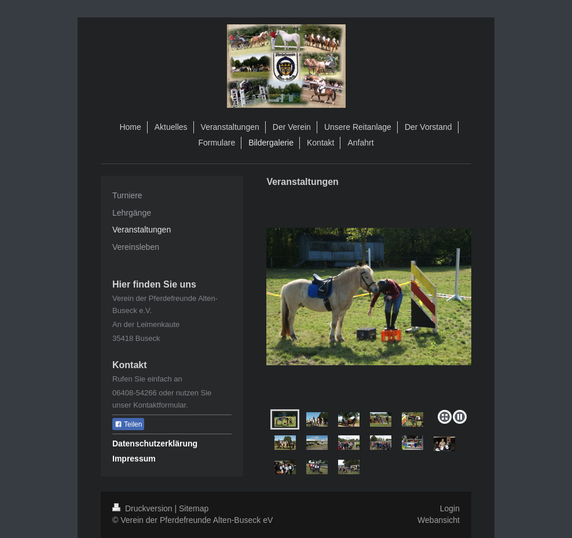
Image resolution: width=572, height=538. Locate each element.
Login (450, 508)
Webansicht (438, 520)
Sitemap (193, 508)
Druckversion (143, 508)
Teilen (128, 424)
